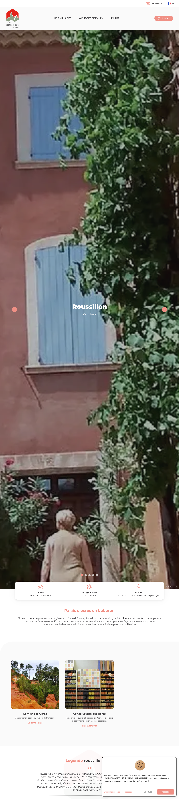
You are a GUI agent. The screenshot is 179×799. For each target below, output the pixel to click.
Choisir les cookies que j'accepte (118, 792)
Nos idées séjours (90, 18)
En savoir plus (35, 723)
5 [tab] (97, 575)
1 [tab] (82, 575)
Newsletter (154, 3)
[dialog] (139, 777)
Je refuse (148, 792)
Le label (114, 18)
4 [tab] (93, 575)
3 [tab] (89, 575)
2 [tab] (86, 575)
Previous (14, 309)
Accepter (165, 792)
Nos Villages (62, 18)
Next (164, 309)
